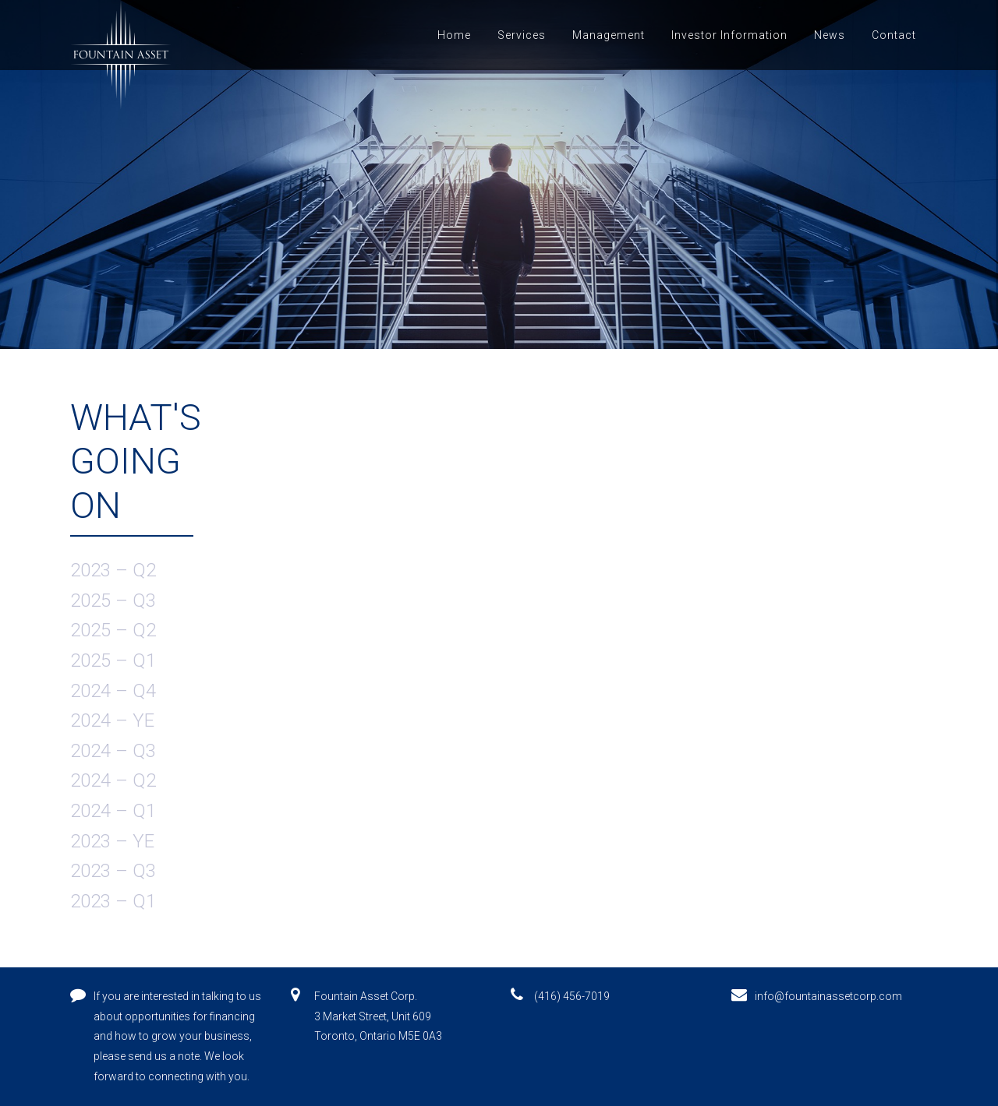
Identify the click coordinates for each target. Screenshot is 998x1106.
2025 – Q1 (113, 660)
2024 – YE (112, 720)
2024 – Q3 (113, 751)
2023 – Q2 (113, 570)
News (829, 35)
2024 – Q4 (113, 691)
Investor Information (729, 35)
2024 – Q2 (113, 780)
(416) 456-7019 (572, 996)
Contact (894, 35)
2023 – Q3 (113, 871)
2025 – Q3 (113, 600)
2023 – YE (112, 841)
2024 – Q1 (113, 811)
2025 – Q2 (113, 630)
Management (608, 35)
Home (454, 35)
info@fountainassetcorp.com (828, 996)
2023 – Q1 (113, 901)
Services (521, 35)
